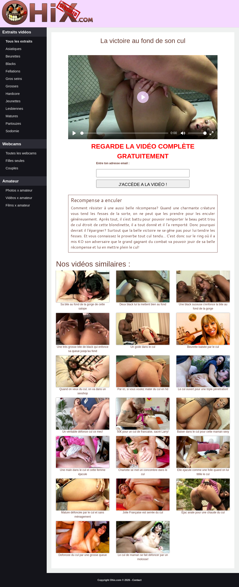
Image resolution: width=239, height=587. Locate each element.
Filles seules (15, 161)
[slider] (124, 133)
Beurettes (13, 56)
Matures (12, 116)
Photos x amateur (19, 190)
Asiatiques (13, 49)
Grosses (12, 86)
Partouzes (13, 123)
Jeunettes (13, 101)
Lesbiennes (14, 108)
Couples (12, 168)
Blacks (11, 64)
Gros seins (14, 79)
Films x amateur (18, 205)
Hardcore (13, 94)
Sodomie (12, 131)
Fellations (13, 71)
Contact (137, 580)
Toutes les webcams (21, 153)
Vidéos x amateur (19, 198)
